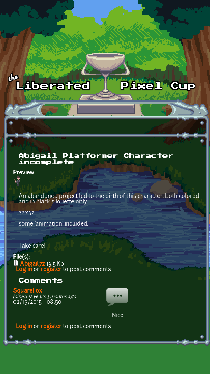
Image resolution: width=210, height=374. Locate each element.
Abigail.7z (32, 264)
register (51, 269)
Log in (24, 269)
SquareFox (27, 291)
